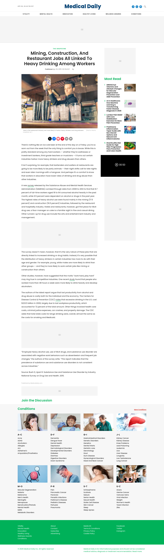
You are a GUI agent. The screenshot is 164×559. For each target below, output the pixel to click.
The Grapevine (59, 49)
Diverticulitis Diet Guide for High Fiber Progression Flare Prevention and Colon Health (113, 147)
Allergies (21, 445)
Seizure (87, 495)
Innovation (22, 531)
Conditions (26, 408)
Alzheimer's (22, 451)
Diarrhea (54, 456)
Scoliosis (87, 492)
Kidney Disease (123, 440)
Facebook (121, 526)
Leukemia (120, 448)
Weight (119, 500)
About (53, 526)
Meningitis (22, 500)
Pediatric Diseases (58, 502)
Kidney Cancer (123, 438)
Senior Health (89, 497)
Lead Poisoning (123, 445)
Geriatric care (89, 448)
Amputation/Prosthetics (28, 453)
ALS (19, 448)
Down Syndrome (57, 461)
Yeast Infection (123, 505)
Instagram (121, 531)
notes (58, 299)
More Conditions (140, 409)
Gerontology (89, 451)
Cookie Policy (89, 533)
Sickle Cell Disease (91, 502)
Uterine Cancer (123, 492)
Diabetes (54, 453)
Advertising (55, 533)
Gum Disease (89, 456)
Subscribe (55, 531)
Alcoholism (22, 443)
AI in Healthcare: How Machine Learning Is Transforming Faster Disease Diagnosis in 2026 (113, 106)
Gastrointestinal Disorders (94, 438)
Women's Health (123, 502)
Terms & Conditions (92, 528)
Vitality (20, 526)
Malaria (21, 492)
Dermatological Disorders (61, 448)
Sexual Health (89, 500)
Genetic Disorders (91, 440)
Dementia (55, 438)
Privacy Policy (89, 531)
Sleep (86, 507)
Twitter (119, 528)
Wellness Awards (113, 14)
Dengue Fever (56, 440)
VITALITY (26, 14)
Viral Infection (122, 497)
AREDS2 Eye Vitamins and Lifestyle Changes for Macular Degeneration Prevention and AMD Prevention (114, 91)
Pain (52, 490)
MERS (20, 510)
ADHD (20, 440)
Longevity (120, 456)
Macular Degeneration (27, 490)
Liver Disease (122, 453)
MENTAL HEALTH (46, 14)
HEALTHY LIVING (89, 14)
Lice (118, 451)
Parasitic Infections (58, 497)
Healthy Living (23, 533)
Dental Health (56, 443)
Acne (20, 438)
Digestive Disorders (59, 458)
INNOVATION (68, 14)
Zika (118, 507)
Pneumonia (55, 507)
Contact (54, 528)
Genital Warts (89, 445)
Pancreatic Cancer (58, 492)
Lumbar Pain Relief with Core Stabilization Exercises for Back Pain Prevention (114, 119)
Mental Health (23, 507)
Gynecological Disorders (94, 458)
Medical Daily (82, 6)
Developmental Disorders (61, 451)
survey (31, 185)
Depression (55, 445)
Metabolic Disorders (26, 512)
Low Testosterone (124, 458)
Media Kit (87, 526)
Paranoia (54, 495)
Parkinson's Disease (59, 500)
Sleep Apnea (89, 510)
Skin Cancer (89, 505)
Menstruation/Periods (27, 505)
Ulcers (119, 490)
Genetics (87, 443)
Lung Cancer (122, 461)
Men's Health (23, 497)
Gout (86, 453)
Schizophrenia (89, 490)
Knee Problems (123, 443)
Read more (137, 551)
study (72, 279)
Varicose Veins (123, 495)
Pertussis (54, 505)
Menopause (23, 502)
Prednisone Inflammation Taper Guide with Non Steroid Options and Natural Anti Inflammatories (113, 133)
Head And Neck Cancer (93, 461)
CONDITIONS (136, 14)
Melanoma (22, 495)
